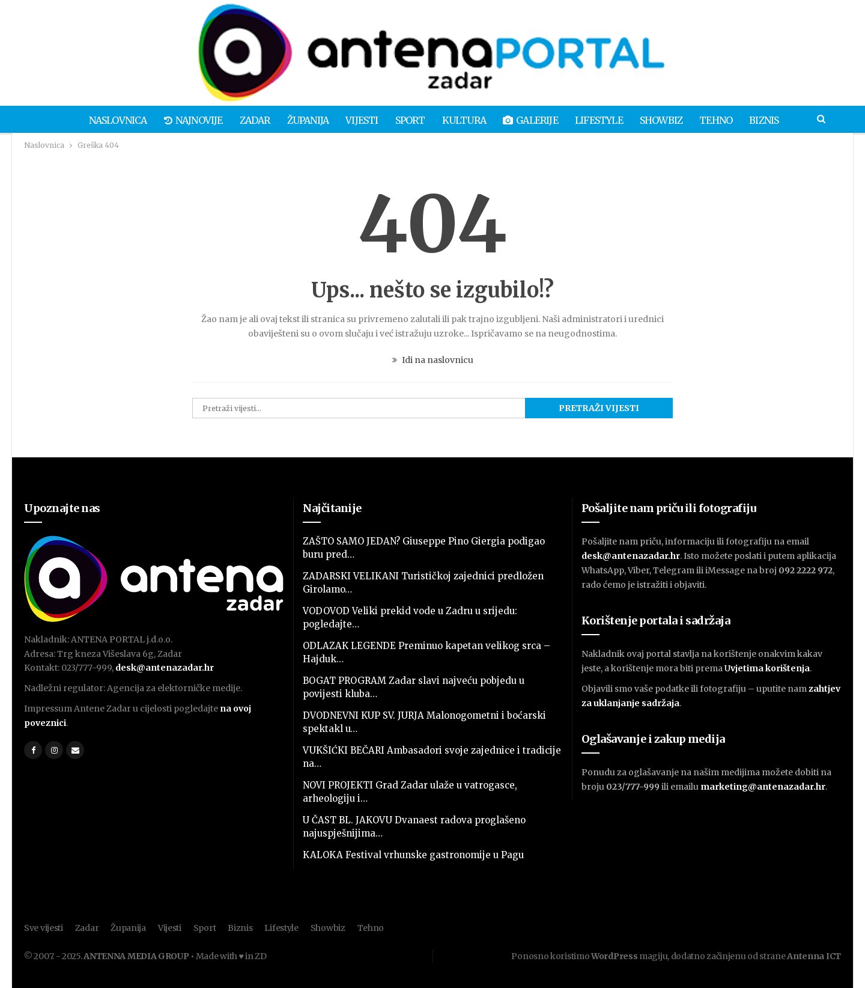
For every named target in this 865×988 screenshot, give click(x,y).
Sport (409, 120)
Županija (303, 120)
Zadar (248, 120)
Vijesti (359, 120)
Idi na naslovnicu (432, 360)
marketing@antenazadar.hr (762, 786)
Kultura (465, 120)
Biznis (774, 120)
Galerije (533, 120)
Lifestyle (603, 120)
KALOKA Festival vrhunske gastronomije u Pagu (413, 855)
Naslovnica (108, 120)
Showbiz (667, 120)
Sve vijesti (43, 927)
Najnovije (185, 120)
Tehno (724, 120)
